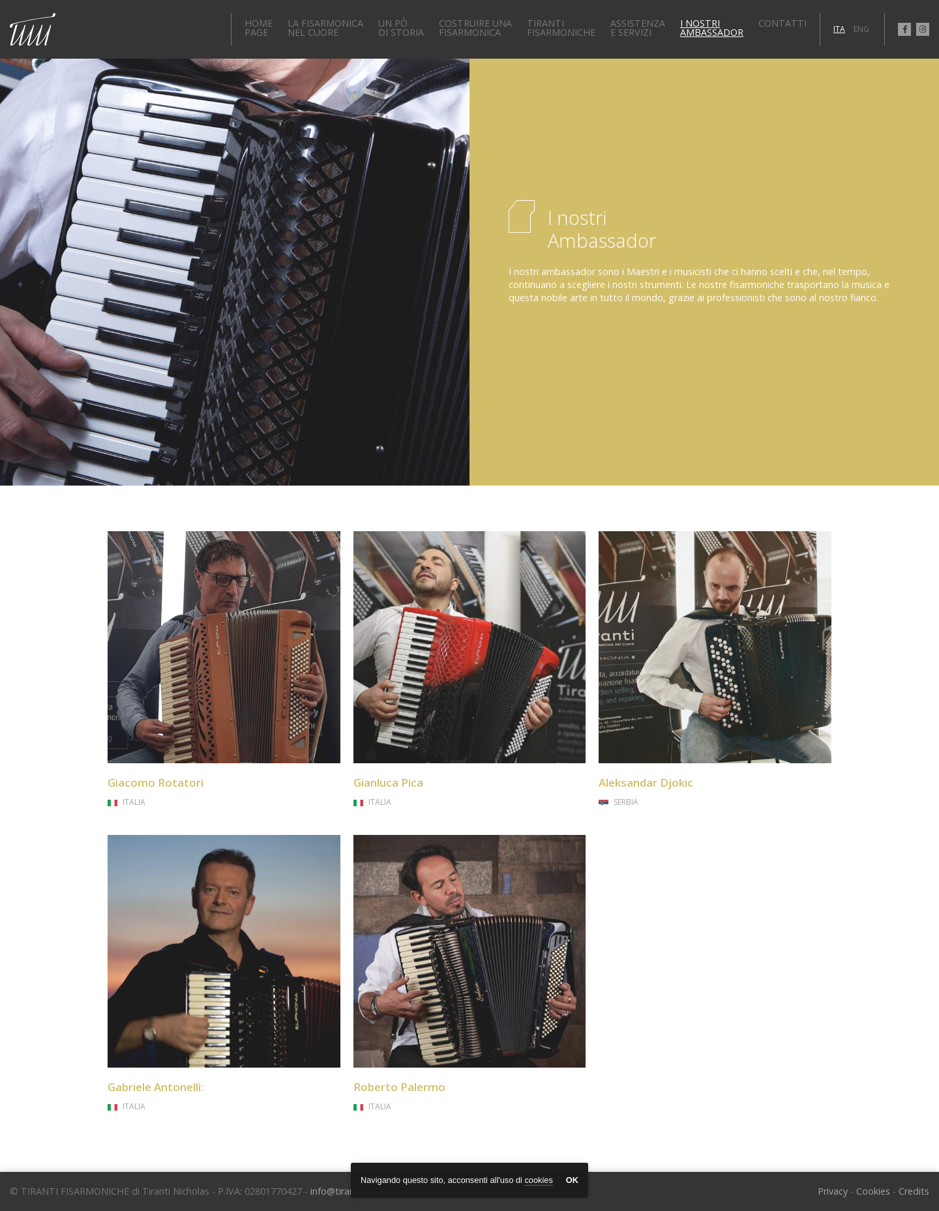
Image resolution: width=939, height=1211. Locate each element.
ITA (839, 29)
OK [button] (572, 1180)
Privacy (833, 1191)
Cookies (873, 1191)
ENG (861, 29)
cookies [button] (538, 1180)
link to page (224, 670)
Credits (914, 1191)
